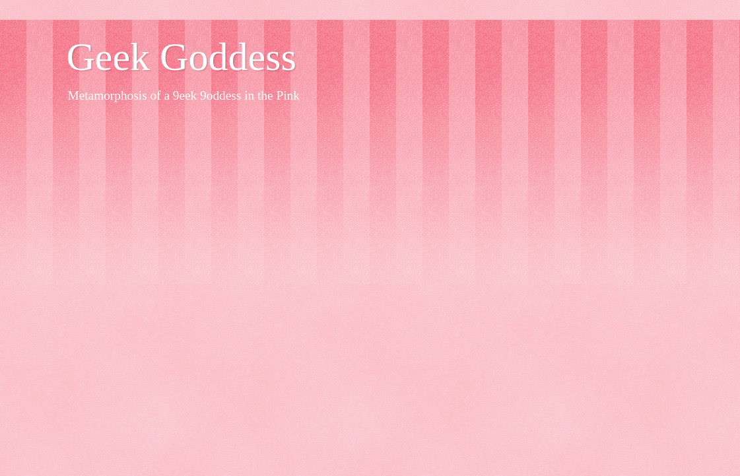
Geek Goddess (181, 57)
